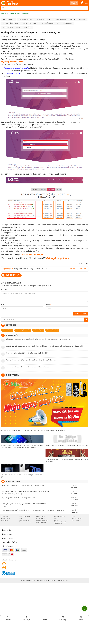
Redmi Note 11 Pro (24, 520)
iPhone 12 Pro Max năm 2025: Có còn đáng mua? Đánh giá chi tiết (67, 445)
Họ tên (3, 304)
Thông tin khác (44, 534)
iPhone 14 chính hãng (25, 522)
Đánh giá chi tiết (25, 19)
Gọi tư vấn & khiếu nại (44, 542)
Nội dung (4, 289)
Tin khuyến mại (60, 19)
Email (48, 304)
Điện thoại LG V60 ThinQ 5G (33, 254)
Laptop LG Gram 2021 (42, 520)
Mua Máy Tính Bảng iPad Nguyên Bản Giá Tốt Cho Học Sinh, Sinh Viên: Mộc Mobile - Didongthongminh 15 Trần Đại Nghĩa (22, 446)
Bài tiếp (83, 269)
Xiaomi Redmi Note (77, 520)
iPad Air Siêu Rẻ (40, 518)
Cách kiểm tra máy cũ (49, 23)
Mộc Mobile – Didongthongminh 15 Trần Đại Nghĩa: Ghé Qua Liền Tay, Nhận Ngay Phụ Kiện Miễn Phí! (33, 430)
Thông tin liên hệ (44, 530)
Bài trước (72, 269)
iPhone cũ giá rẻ (5, 518)
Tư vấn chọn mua (43, 19)
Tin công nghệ (8, 19)
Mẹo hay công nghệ (77, 19)
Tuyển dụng (67, 23)
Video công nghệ (29, 23)
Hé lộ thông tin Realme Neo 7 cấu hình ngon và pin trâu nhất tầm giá (21, 476)
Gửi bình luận (80, 314)
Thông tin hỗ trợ (44, 538)
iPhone (73, 516)
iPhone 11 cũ (4, 520)
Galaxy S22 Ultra (41, 516)
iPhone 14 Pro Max (77, 518)
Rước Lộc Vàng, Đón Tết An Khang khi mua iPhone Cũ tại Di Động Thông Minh (67, 460)
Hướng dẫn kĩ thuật (11, 23)
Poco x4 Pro (4, 516)
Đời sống (27, 27)
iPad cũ (56, 520)
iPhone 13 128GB (41, 522)
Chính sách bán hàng (11, 27)
